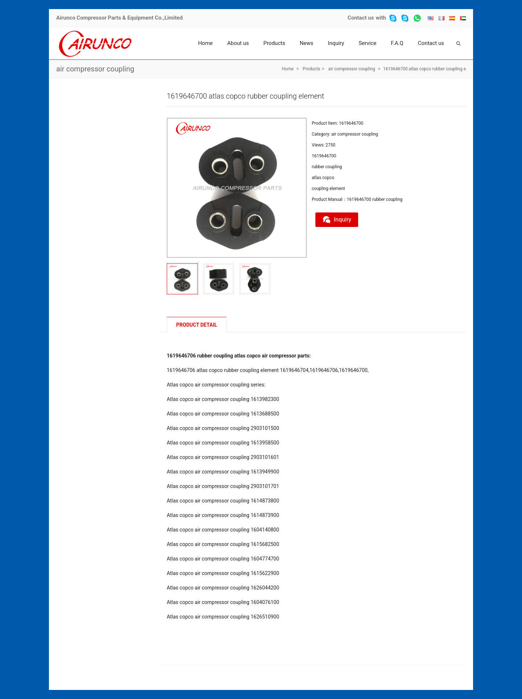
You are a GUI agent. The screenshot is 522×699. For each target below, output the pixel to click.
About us (238, 43)
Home (205, 43)
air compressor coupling (95, 69)
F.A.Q (397, 43)
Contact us (361, 18)
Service (367, 43)
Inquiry (336, 43)
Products (274, 43)
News (307, 43)
